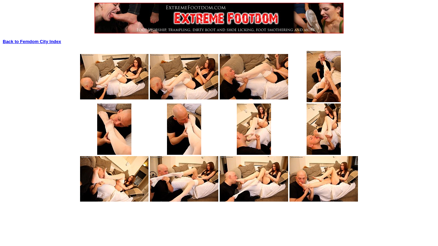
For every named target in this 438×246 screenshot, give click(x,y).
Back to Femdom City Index (32, 41)
